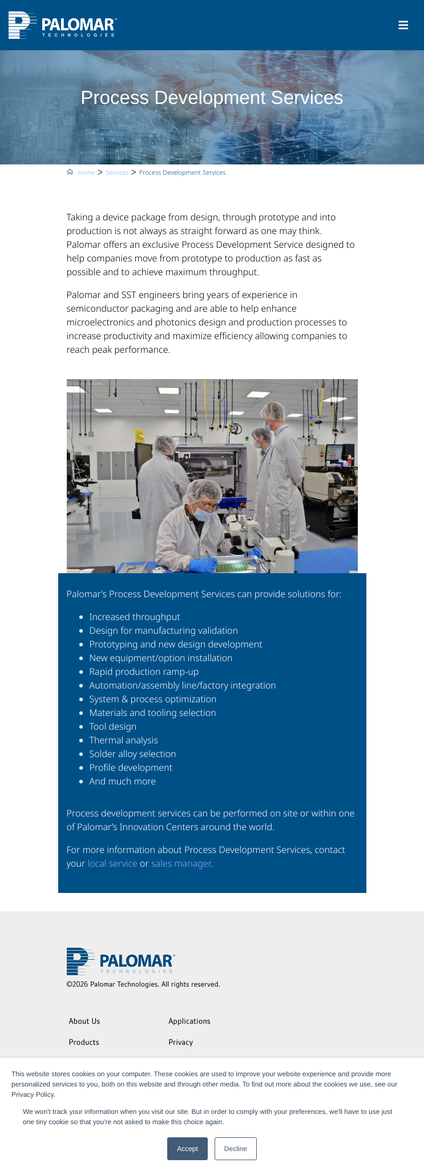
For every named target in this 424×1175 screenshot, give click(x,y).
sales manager (180, 863)
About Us (84, 1022)
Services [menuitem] (117, 172)
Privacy (180, 1043)
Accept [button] (187, 1149)
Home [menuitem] (86, 172)
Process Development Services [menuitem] (182, 172)
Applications (189, 1022)
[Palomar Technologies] (63, 25)
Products (84, 1043)
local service (112, 863)
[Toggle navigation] (403, 25)
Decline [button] (235, 1149)
